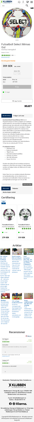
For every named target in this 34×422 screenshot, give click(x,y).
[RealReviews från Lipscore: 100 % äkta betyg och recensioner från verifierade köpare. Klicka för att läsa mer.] (29, 336)
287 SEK (15, 82)
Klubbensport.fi (10, 411)
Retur (21, 380)
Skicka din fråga (27, 184)
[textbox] (12, 184)
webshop (14, 418)
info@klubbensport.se (19, 398)
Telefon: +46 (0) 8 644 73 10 (17, 399)
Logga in (23, 2)
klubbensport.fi (5, 356)
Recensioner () (5, 57)
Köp (17, 87)
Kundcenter (6, 380)
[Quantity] (17, 73)
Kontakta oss (27, 380)
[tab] (6, 115)
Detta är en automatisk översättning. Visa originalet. (14, 346)
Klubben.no (21, 410)
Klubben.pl (25, 411)
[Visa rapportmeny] (30, 352)
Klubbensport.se (21, 408)
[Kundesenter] (19, 2)
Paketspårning (14, 380)
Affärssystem (6, 418)
